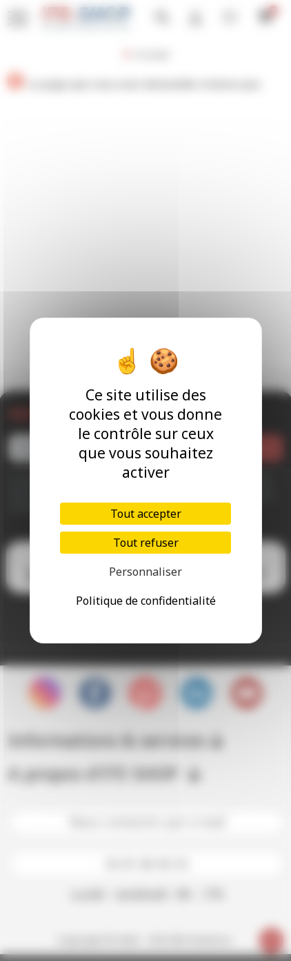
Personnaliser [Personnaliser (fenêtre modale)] (145, 571)
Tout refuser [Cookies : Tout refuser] (146, 542)
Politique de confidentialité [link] (146, 600)
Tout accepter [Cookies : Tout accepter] (145, 513)
